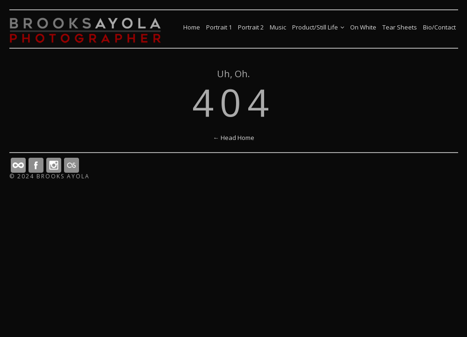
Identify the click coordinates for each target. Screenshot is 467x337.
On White (363, 27)
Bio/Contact (439, 27)
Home (191, 27)
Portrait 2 (251, 27)
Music (278, 27)
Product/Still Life (318, 27)
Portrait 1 (219, 27)
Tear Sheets (399, 27)
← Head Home (233, 137)
